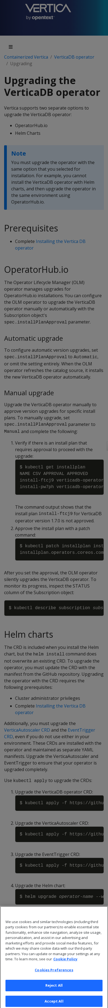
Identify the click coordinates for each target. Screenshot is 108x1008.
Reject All (54, 988)
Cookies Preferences (54, 973)
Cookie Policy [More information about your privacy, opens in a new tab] (65, 962)
